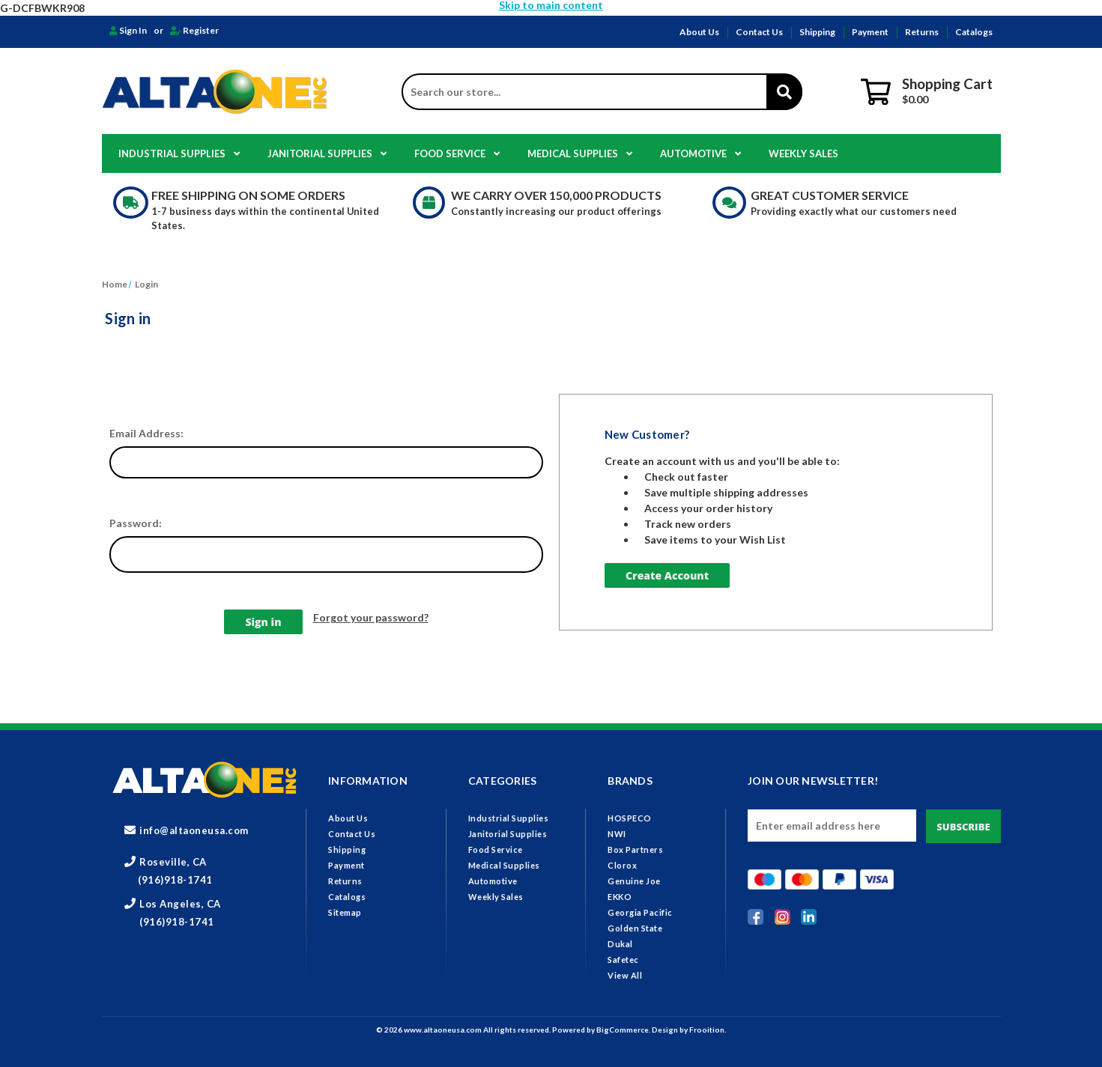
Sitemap (345, 912)
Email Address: (146, 433)
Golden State (635, 928)
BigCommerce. (624, 1029)
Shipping (817, 31)
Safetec (623, 959)
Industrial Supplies (179, 153)
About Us (699, 31)
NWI (617, 834)
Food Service (457, 153)
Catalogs (974, 31)
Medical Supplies (579, 153)
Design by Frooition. (689, 1029)
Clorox (622, 865)
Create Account (667, 575)
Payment (870, 31)
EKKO (620, 897)
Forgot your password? (371, 617)
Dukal (620, 944)
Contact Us (759, 31)
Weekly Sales (803, 153)
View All (625, 975)
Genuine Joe (634, 881)
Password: (135, 523)
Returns (922, 31)
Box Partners (635, 849)
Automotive (700, 153)
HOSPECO (630, 818)
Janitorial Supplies (327, 153)
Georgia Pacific (640, 912)
